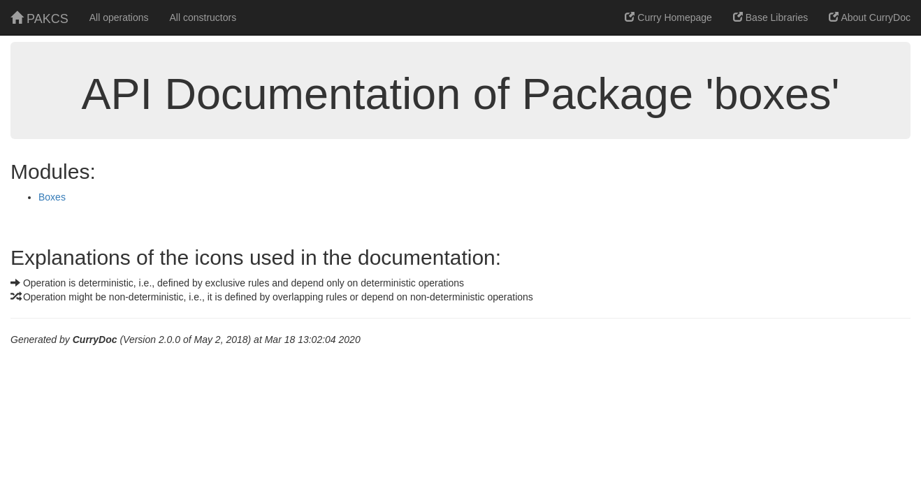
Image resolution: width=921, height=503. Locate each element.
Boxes (52, 197)
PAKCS (39, 18)
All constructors (203, 17)
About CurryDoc (870, 17)
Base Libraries (770, 17)
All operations (119, 17)
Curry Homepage (668, 17)
